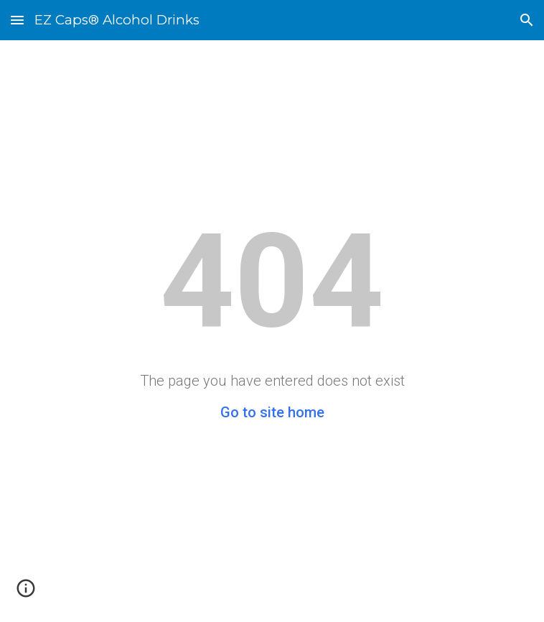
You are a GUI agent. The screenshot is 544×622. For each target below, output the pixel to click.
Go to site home (272, 412)
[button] (17, 20)
